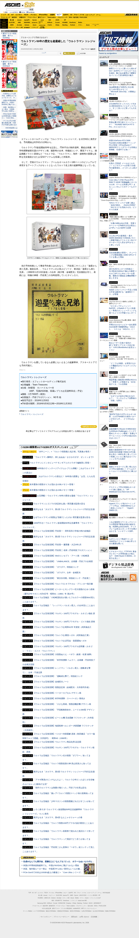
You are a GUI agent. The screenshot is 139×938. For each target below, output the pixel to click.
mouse (19, 20)
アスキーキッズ (5, 17)
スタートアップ (89, 15)
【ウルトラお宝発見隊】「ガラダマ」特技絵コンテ (56, 567)
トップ (3, 15)
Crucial (57, 22)
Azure (34, 25)
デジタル (33, 15)
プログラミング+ (63, 17)
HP (65, 20)
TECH (26, 15)
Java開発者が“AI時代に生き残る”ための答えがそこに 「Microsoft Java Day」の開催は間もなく (122, 90)
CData (57, 25)
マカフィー (12, 27)
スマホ (81, 15)
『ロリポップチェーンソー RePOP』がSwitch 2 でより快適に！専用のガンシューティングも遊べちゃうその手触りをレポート (123, 309)
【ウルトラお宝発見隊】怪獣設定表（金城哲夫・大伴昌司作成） (61, 687)
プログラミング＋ (81, 906)
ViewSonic (72, 22)
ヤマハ (80, 25)
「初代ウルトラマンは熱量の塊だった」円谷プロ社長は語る (60, 787)
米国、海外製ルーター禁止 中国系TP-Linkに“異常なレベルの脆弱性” (53, 869)
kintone (27, 25)
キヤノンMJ (19, 27)
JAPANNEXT (27, 27)
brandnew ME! (42, 27)
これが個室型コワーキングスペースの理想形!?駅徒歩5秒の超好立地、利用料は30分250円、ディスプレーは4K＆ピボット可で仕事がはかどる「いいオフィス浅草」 (123, 526)
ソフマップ (34, 27)
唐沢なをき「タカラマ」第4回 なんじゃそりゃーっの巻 (57, 817)
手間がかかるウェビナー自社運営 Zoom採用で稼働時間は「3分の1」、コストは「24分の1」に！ (123, 327)
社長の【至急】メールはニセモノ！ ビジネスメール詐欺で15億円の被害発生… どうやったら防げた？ (123, 166)
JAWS (12, 25)
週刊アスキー (42, 17)
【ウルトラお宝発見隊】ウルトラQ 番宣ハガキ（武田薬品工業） (62, 635)
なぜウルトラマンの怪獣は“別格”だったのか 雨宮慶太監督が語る (61, 517)
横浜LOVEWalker (51, 911)
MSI (50, 20)
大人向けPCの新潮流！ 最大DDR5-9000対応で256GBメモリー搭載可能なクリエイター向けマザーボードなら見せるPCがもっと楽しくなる (123, 240)
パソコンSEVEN (42, 20)
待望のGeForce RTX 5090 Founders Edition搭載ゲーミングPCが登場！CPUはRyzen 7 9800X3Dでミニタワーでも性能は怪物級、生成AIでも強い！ (123, 145)
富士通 (12, 20)
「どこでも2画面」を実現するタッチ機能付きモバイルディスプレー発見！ (123, 365)
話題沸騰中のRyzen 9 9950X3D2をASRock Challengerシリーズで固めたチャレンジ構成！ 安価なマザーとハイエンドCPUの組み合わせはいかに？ (123, 433)
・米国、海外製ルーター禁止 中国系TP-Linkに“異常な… (9, 109)
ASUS (57, 20)
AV (71, 15)
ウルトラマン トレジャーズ (32, 414)
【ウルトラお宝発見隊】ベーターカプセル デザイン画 (57, 693)
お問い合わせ (84, 917)
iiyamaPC (27, 20)
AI (8, 15)
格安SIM (14, 17)
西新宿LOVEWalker (63, 911)
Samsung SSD (41, 903)
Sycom (34, 20)
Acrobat (19, 25)
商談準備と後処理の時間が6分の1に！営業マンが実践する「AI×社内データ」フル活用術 (123, 382)
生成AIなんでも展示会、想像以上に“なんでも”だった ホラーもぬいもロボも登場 (59, 861)
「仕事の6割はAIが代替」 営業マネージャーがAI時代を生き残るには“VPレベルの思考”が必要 (122, 225)
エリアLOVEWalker (39, 911)
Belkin (80, 22)
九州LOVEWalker (86, 911)
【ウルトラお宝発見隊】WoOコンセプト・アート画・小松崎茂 (61, 556)
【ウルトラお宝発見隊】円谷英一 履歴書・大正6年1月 (57, 544)
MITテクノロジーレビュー (89, 908)
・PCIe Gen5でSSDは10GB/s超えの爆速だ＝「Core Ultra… (9, 116)
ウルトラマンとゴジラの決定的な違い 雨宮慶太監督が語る (59, 504)
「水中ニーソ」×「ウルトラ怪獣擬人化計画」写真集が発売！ (64, 451)
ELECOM (12, 22)
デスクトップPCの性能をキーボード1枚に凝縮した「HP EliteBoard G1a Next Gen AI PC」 (123, 489)
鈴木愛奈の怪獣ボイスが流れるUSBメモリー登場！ (52, 484)
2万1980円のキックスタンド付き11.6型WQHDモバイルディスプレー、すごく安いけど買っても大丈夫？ (123, 107)
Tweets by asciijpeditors (108, 53)
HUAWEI (65, 22)
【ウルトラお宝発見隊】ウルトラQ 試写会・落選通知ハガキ (60, 641)
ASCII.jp (12, 5)
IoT (12, 15)
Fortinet (72, 25)
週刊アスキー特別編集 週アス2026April (9, 64)
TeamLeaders (51, 17)
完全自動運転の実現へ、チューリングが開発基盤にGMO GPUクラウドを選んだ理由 (123, 255)
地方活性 (76, 17)
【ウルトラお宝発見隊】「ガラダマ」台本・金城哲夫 (57, 572)
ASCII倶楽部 (132, 15)
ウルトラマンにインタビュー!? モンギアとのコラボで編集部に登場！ (60, 463)
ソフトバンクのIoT (95, 25)
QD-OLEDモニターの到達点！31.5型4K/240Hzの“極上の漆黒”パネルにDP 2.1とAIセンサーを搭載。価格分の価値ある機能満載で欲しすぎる (123, 273)
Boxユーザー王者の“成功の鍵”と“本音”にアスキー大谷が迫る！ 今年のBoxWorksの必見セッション (122, 346)
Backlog (65, 25)
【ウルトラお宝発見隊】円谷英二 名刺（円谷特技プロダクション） (63, 550)
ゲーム (98, 15)
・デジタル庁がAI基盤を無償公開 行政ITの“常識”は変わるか (9, 123)
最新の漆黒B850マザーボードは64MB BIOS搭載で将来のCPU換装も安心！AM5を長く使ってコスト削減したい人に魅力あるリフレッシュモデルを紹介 (123, 454)
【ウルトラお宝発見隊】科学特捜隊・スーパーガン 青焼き (59, 698)
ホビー (59, 15)
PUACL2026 (83, 17)
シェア (44, 53)
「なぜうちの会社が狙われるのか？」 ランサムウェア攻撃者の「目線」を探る (123, 398)
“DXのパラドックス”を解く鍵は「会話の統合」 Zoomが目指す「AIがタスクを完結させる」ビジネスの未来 (122, 206)
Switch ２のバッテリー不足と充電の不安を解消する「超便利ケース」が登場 (123, 292)
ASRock (49, 22)
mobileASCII (76, 908)
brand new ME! (82, 900)
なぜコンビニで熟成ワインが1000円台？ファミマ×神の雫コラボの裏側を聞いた (122, 541)
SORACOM (61, 903)
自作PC (66, 15)
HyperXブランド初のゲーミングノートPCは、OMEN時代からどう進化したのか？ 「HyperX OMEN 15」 (122, 507)
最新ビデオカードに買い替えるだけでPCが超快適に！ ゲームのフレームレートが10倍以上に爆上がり (123, 470)
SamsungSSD (40, 22)
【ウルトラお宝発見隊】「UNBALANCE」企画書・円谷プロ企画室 (63, 561)
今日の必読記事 (46, 908)
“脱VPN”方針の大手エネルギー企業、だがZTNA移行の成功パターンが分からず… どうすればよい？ (122, 417)
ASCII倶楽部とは (11, 128)
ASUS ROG (27, 22)
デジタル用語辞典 (66, 908)
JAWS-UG (47, 898)
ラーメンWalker (27, 911)
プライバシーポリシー (61, 917)
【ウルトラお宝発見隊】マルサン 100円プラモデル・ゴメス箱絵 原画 (64, 621)
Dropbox (50, 25)
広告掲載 (94, 917)
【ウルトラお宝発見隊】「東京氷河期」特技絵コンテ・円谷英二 (61, 578)
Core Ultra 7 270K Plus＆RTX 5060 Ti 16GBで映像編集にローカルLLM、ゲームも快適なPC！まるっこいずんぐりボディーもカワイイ (123, 184)
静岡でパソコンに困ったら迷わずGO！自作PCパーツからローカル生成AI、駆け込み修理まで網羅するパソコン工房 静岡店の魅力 (123, 71)
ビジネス (18, 15)
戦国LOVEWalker (110, 911)
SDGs (70, 17)
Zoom (88, 25)
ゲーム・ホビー (30, 5)
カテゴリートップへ (89, 426)
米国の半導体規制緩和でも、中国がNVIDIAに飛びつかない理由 (51, 865)
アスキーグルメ (32, 17)
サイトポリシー (46, 917)
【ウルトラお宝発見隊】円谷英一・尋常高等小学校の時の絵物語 (61, 531)
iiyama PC (66, 895)
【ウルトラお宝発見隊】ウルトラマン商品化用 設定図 (57, 742)
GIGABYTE (34, 22)
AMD (19, 22)
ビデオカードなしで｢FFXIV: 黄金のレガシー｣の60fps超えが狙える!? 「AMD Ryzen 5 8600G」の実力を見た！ (122, 554)
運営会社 (74, 917)
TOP (29, 892)
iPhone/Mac (43, 15)
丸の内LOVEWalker (98, 911)
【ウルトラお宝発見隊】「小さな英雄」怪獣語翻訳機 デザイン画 (62, 704)
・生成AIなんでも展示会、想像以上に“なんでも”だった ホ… (9, 96)
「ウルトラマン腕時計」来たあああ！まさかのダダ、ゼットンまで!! (63, 457)
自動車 (52, 15)
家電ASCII (22, 17)
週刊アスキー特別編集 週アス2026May (9, 36)
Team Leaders (70, 906)
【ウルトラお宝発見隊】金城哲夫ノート (51, 682)
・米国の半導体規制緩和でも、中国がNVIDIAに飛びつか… (9, 102)
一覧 (59, 53)
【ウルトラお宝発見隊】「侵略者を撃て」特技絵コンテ (58, 676)
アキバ (76, 15)
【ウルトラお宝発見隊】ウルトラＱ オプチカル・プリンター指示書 (63, 584)
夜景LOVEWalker (75, 911)
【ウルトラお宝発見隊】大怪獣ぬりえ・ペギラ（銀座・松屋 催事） (63, 654)
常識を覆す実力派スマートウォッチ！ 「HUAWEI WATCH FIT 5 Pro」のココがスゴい (123, 124)
